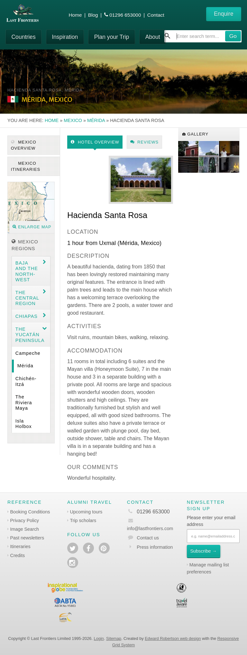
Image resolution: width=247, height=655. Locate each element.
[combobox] (203, 36)
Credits (17, 555)
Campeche (28, 353)
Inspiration (65, 37)
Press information (155, 547)
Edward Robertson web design (173, 638)
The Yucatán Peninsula (29, 335)
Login (99, 638)
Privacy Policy (24, 520)
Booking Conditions (30, 511)
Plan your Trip (111, 37)
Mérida (96, 120)
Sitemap (113, 638)
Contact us (148, 537)
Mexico (73, 120)
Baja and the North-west (26, 271)
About (152, 37)
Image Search (24, 529)
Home (75, 15)
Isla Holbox (23, 423)
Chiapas (26, 316)
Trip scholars (83, 520)
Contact (155, 15)
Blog (93, 15)
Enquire (223, 14)
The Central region (27, 298)
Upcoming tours (86, 511)
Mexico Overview (23, 145)
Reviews (144, 142)
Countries (23, 37)
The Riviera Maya (23, 402)
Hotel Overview (95, 142)
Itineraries (20, 546)
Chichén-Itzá (26, 381)
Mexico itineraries (25, 166)
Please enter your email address (211, 521)
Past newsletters (27, 537)
